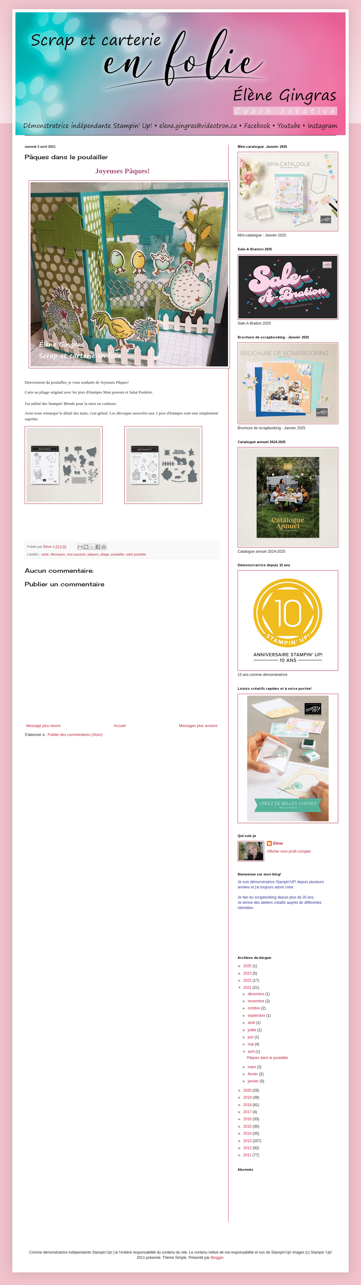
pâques (93, 554)
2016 (248, 1119)
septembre (257, 1015)
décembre (256, 994)
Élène (278, 843)
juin (251, 1037)
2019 (248, 1097)
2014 (248, 1133)
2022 (248, 980)
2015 (248, 1126)
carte (45, 554)
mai (251, 1044)
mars (252, 1067)
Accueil (120, 726)
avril (251, 1051)
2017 (248, 1112)
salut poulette (136, 554)
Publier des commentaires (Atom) (75, 735)
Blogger (217, 1257)
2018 (248, 1105)
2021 (248, 987)
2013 (248, 1141)
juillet (252, 1030)
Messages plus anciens (198, 726)
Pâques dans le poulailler (267, 1058)
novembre (256, 1001)
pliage (104, 554)
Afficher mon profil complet (289, 851)
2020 (248, 1090)
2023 (248, 973)
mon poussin (76, 554)
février (253, 1074)
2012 (248, 1148)
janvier (254, 1081)
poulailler (117, 554)
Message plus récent (43, 726)
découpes (58, 554)
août (252, 1022)
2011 (248, 1155)
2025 (248, 966)
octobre (254, 1008)
